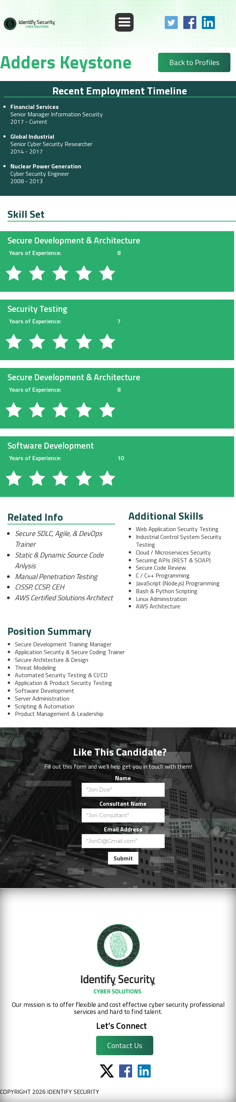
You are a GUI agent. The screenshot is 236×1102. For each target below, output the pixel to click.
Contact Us (124, 1045)
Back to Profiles (194, 62)
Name (123, 778)
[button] (124, 22)
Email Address (123, 829)
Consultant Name (123, 804)
